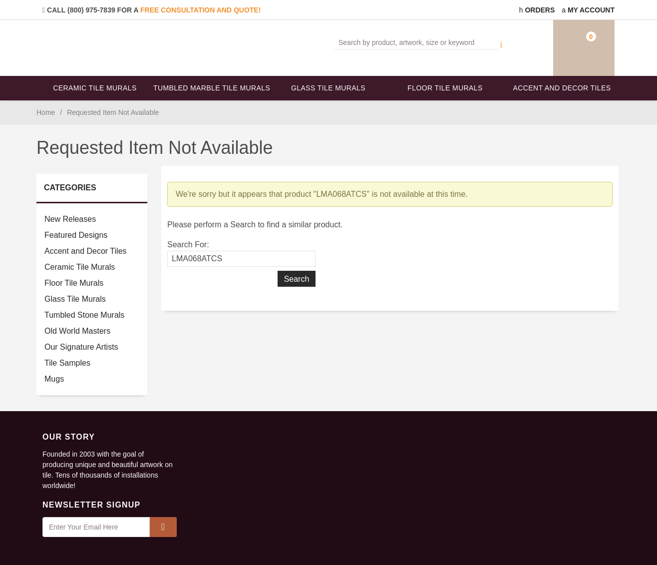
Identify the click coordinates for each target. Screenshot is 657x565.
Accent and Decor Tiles (562, 88)
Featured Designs (75, 235)
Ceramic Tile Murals (95, 88)
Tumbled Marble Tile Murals (211, 88)
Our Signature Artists (81, 347)
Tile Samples (67, 363)
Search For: (188, 244)
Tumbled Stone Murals (84, 315)
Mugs (54, 379)
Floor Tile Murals (444, 88)
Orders (537, 10)
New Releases (70, 219)
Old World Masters (77, 331)
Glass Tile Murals (328, 88)
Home (45, 112)
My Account (588, 10)
